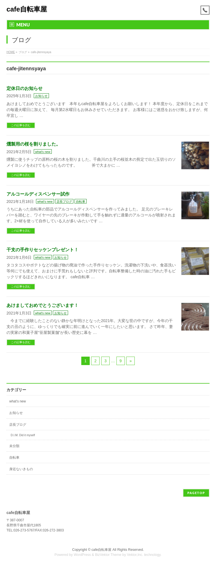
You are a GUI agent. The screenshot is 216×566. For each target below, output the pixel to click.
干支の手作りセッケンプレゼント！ (42, 249)
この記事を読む (21, 125)
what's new (42, 151)
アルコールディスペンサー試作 (37, 194)
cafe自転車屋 (26, 9)
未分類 (14, 446)
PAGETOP (196, 493)
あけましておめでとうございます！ (42, 305)
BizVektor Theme (108, 555)
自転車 (80, 201)
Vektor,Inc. (135, 555)
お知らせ (41, 96)
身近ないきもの (21, 469)
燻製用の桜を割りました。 (33, 144)
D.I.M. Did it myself (23, 435)
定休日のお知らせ (24, 88)
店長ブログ (64, 201)
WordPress (82, 555)
